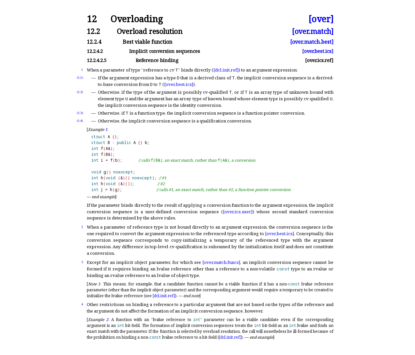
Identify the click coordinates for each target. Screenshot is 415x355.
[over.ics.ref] (319, 60)
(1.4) (80, 121)
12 (92, 19)
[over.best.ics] (317, 51)
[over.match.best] (311, 41)
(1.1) (80, 77)
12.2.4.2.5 (96, 60)
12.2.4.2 (95, 51)
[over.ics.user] (238, 212)
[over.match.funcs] (221, 262)
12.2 (93, 31)
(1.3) (80, 113)
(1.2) (80, 92)
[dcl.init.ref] (225, 70)
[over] (320, 19)
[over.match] (312, 31)
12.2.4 (94, 41)
